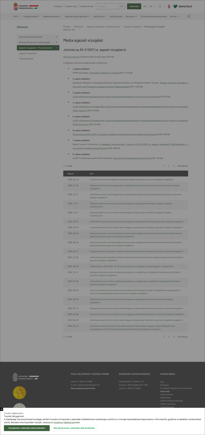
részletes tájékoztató (64, 422)
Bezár (1, 409)
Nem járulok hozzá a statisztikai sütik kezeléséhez (74, 428)
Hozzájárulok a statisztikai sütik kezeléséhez (26, 428)
